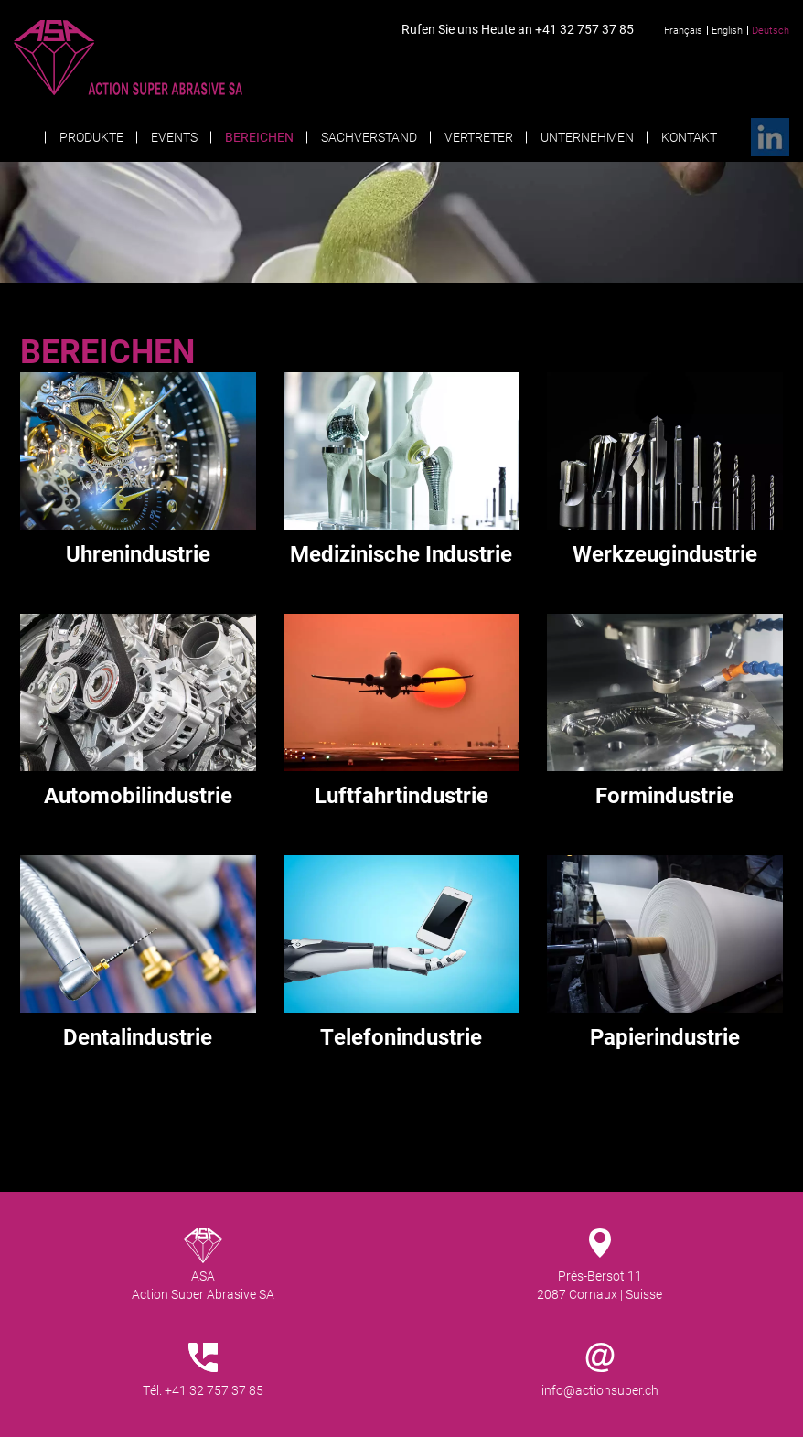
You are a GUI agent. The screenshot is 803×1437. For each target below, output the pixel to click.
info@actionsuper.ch (599, 1390)
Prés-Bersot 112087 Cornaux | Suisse (599, 1285)
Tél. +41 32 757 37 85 (203, 1390)
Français (683, 30)
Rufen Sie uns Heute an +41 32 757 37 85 (518, 29)
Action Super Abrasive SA (164, 57)
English (727, 30)
